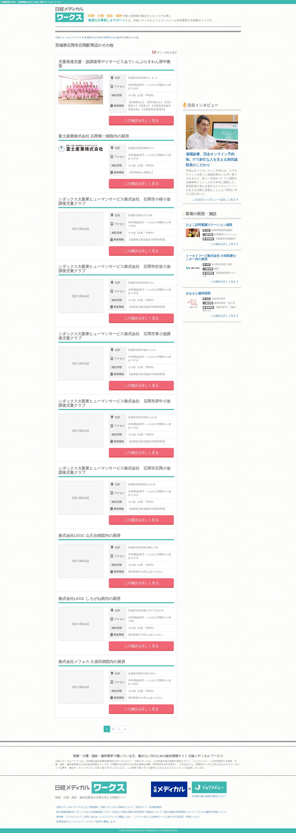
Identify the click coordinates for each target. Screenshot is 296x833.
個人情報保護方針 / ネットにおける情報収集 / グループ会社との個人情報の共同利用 (100, 812)
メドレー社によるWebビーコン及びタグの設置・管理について (167, 816)
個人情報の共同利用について (179, 812)
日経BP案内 (155, 807)
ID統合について (154, 812)
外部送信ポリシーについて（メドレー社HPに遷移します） (87, 821)
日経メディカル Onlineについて (117, 807)
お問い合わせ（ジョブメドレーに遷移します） (108, 816)
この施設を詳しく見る (141, 120)
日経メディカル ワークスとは (71, 807)
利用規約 (93, 807)
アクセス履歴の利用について (211, 812)
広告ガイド (141, 807)
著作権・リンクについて (69, 816)
